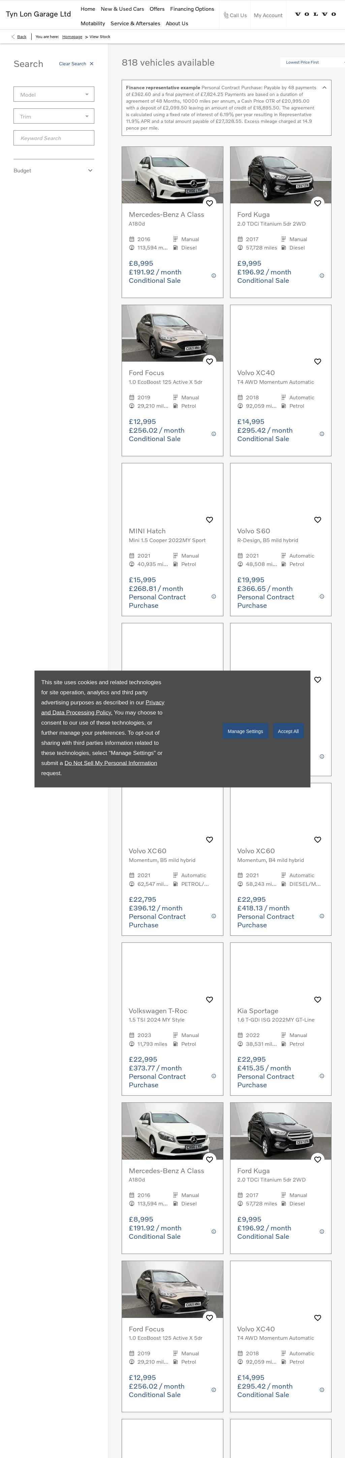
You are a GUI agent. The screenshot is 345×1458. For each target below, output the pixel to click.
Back (21, 51)
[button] (294, 77)
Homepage (72, 51)
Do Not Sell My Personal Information (110, 763)
